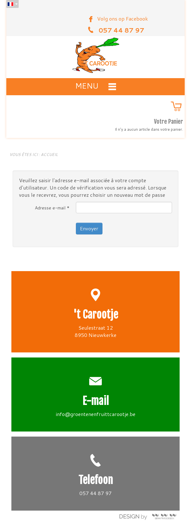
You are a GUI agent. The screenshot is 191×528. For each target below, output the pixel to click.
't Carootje (95, 314)
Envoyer (89, 228)
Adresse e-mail (52, 208)
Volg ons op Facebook (122, 18)
